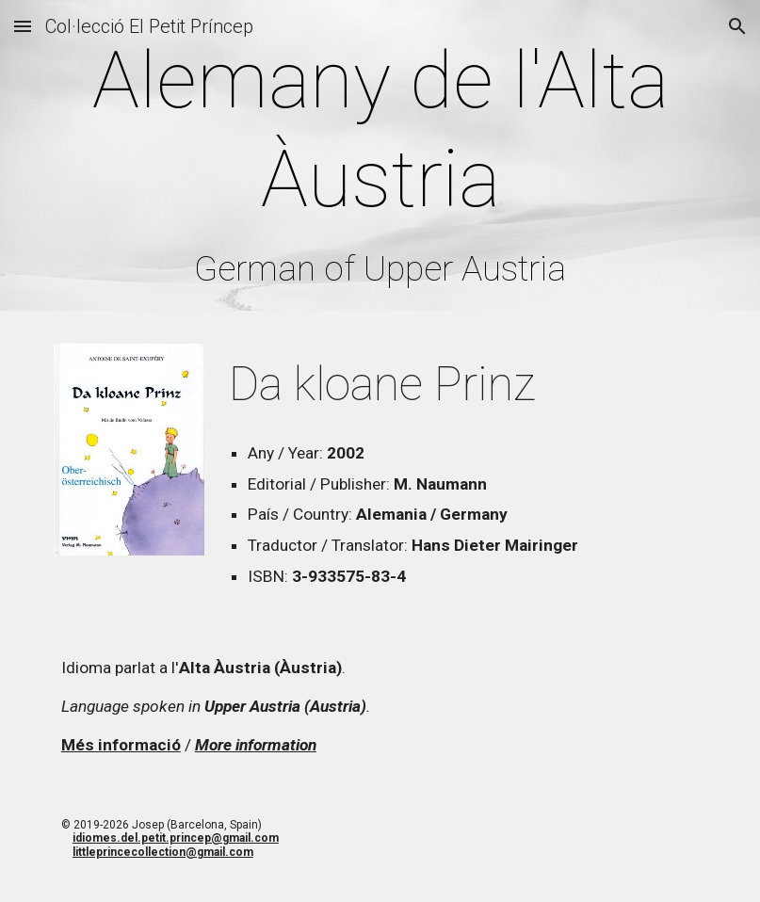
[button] (22, 26)
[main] (380, 160)
